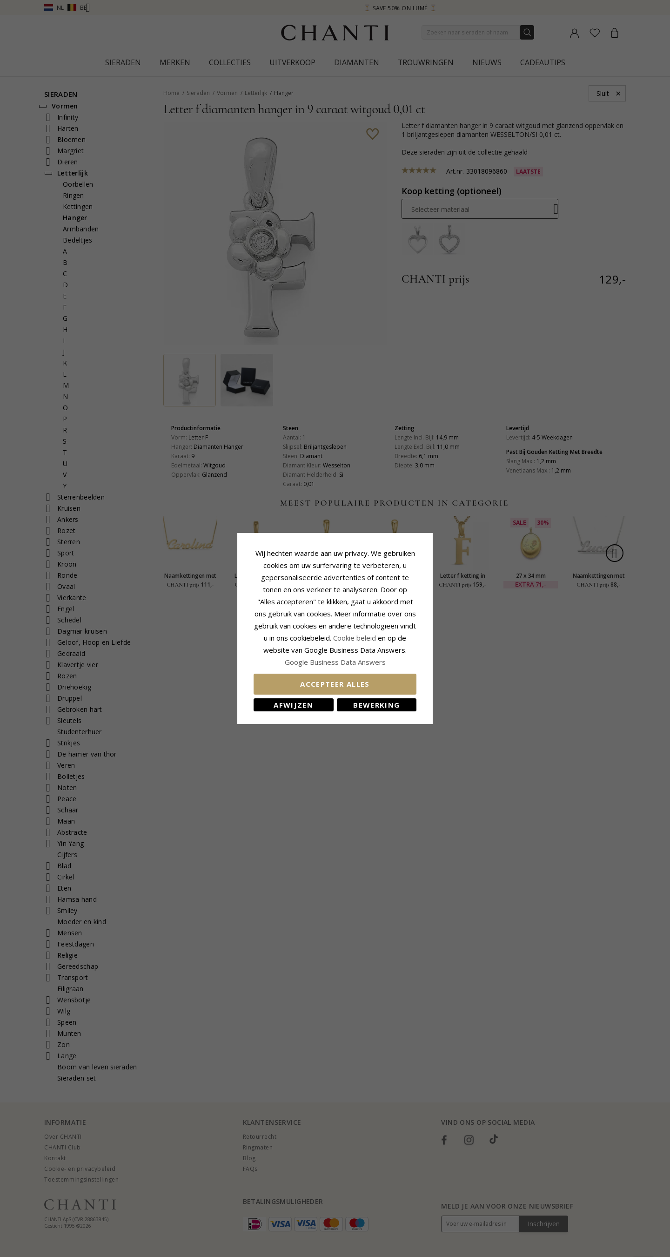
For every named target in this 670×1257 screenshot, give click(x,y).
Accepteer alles (334, 684)
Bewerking (376, 705)
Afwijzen (293, 705)
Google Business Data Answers (335, 662)
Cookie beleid (355, 637)
